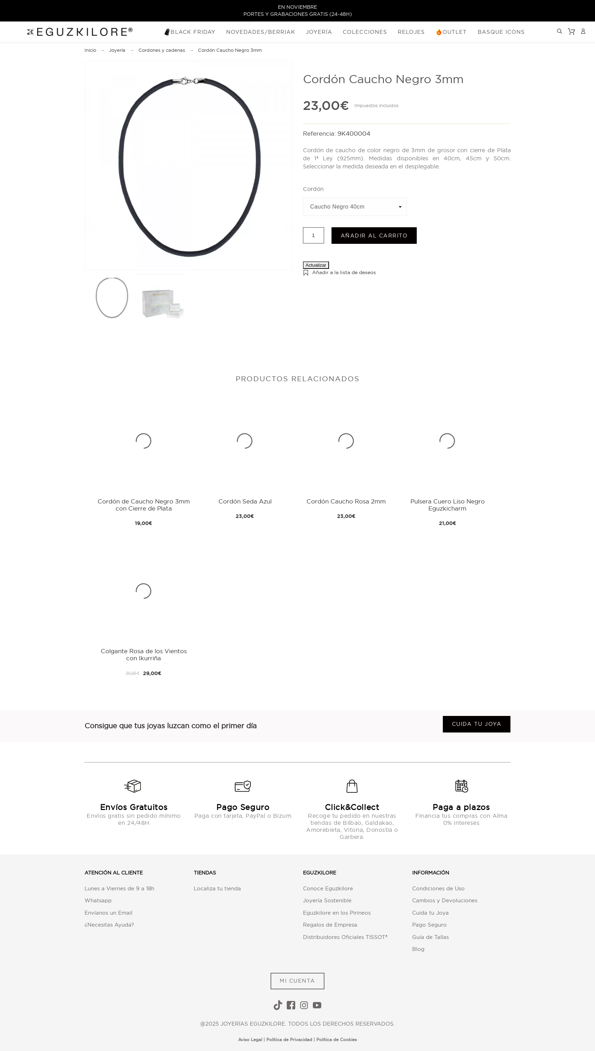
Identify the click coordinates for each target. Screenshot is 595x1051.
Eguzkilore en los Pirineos (337, 912)
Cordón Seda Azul (245, 501)
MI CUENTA (297, 980)
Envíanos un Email (108, 912)
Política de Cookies (336, 1039)
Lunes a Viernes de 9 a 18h (119, 888)
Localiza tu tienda (217, 888)
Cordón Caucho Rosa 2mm (346, 501)
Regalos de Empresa (330, 924)
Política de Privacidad (289, 1039)
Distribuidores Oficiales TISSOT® (345, 937)
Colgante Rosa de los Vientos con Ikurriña (144, 654)
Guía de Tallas (430, 937)
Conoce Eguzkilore (328, 888)
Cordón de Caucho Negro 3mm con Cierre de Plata (144, 504)
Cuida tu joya (477, 724)
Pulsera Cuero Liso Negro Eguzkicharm (447, 504)
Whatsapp (98, 900)
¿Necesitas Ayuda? (109, 924)
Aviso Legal (250, 1039)
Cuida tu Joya (430, 912)
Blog (418, 949)
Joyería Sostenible (327, 900)
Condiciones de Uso (438, 888)
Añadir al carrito (374, 235)
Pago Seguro (429, 924)
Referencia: (320, 133)
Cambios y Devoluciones (444, 900)
